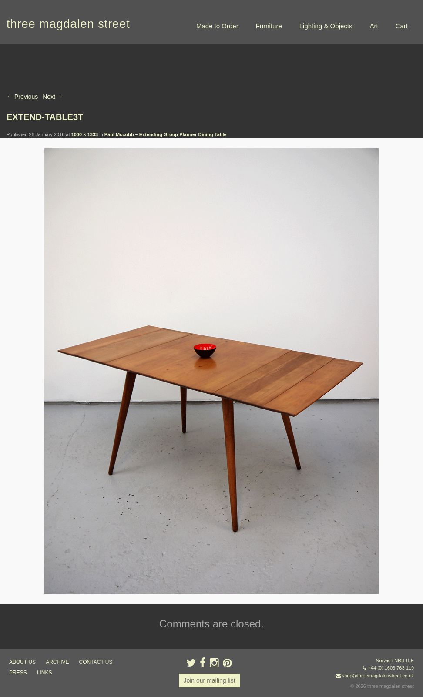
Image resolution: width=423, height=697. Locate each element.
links (44, 673)
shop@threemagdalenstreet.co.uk (378, 675)
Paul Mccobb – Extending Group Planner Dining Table (165, 134)
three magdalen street (68, 23)
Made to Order (217, 26)
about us (22, 662)
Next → (53, 96)
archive (57, 662)
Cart (402, 26)
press (18, 673)
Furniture (269, 26)
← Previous (22, 96)
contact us (96, 662)
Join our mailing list (209, 680)
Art (373, 26)
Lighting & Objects (325, 26)
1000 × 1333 (84, 134)
